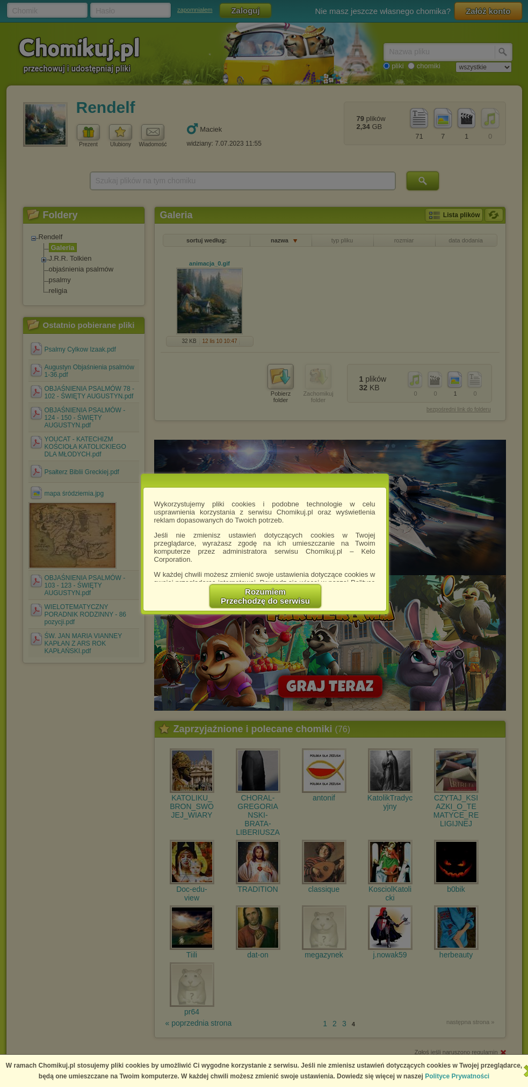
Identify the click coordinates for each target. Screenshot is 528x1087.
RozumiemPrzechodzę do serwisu (265, 596)
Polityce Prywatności (457, 1076)
